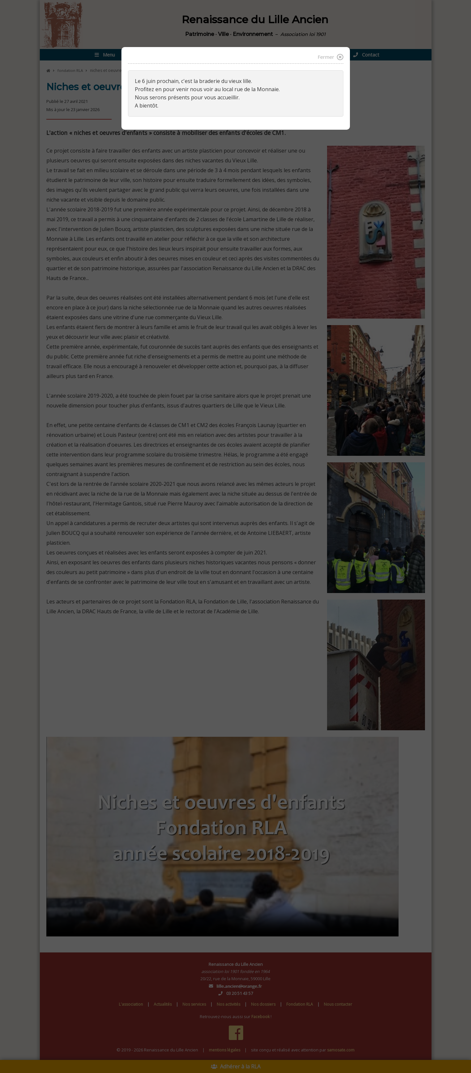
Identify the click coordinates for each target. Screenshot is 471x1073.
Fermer (329, 57)
